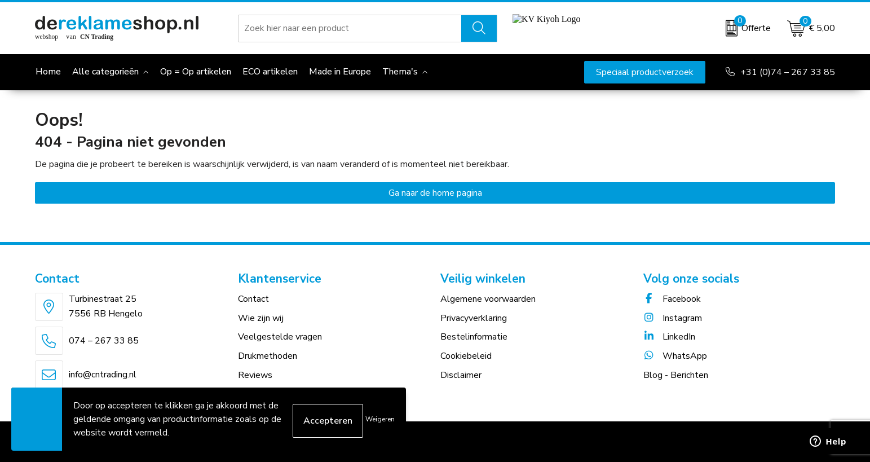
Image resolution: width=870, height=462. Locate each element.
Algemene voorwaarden (488, 299)
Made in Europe (340, 71)
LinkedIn (669, 337)
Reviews (255, 375)
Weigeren (380, 419)
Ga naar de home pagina (435, 193)
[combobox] (350, 28)
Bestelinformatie (473, 337)
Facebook (672, 299)
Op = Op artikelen (195, 71)
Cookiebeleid (466, 356)
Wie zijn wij (261, 318)
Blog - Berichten (675, 375)
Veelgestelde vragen (280, 337)
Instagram (672, 318)
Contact (253, 299)
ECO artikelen (270, 71)
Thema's (400, 71)
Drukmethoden (267, 356)
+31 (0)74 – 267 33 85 (787, 72)
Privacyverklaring (473, 318)
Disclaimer (461, 375)
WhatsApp (675, 356)
